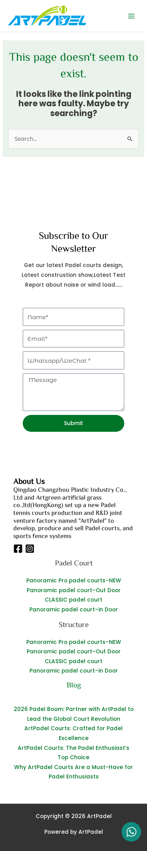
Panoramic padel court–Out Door (74, 590)
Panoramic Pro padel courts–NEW (73, 580)
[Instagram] (29, 548)
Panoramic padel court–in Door (73, 609)
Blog (74, 684)
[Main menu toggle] (131, 16)
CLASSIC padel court (73, 600)
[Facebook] (18, 548)
